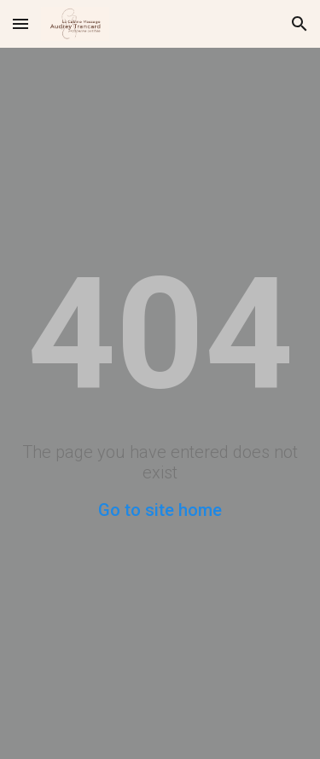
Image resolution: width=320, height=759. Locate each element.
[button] (20, 23)
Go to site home (160, 510)
